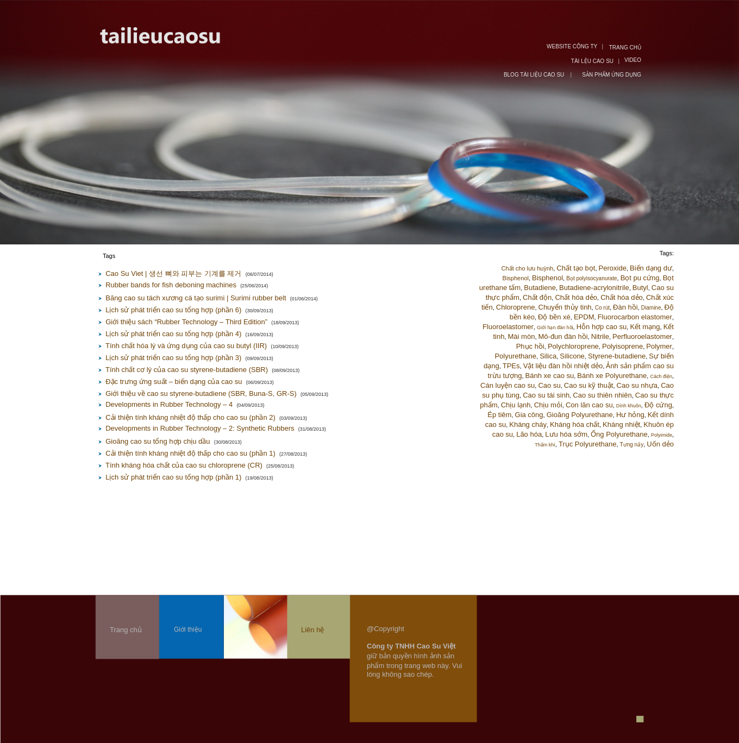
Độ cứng (658, 405)
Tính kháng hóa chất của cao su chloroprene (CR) (183, 465)
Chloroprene (515, 307)
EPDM (584, 317)
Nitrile (600, 336)
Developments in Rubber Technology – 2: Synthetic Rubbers (199, 428)
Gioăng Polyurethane (580, 415)
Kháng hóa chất (574, 424)
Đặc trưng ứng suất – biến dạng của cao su (173, 381)
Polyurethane (515, 356)
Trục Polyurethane (588, 444)
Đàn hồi (625, 307)
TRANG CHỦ (625, 48)
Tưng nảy (632, 445)
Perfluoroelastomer (642, 336)
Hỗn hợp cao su (602, 327)
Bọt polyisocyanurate (591, 278)
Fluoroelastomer (508, 327)
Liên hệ (312, 630)
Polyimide (661, 435)
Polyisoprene (622, 346)
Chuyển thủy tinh (565, 307)
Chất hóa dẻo (576, 297)
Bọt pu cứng (640, 278)
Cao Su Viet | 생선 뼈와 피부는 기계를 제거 (173, 273)
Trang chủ (126, 630)
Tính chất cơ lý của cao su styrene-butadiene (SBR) (186, 370)
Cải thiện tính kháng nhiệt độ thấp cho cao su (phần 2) (190, 417)
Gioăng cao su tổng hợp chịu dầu (157, 441)
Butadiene (540, 288)
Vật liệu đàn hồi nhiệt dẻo (563, 366)
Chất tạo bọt (575, 268)
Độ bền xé (554, 317)
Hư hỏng (630, 415)
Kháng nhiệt (621, 424)
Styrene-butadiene (617, 356)
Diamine (651, 308)
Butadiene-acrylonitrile (594, 288)
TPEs (511, 366)
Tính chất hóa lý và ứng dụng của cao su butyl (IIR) (186, 346)
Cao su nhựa (637, 385)
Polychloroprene (573, 346)
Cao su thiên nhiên (602, 395)
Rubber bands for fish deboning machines (170, 285)
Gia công (529, 415)
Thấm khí (545, 445)
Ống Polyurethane (619, 434)
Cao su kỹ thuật (588, 385)
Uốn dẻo (660, 444)
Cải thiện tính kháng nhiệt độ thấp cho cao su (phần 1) (190, 453)
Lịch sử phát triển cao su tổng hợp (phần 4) (173, 334)
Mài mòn (521, 336)
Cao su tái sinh (546, 395)
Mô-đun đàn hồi (563, 336)
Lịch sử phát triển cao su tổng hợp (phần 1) (173, 477)
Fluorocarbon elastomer (635, 317)
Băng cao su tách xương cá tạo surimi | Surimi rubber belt (195, 298)
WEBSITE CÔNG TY (572, 46)
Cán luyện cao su (507, 385)
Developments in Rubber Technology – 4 (169, 404)
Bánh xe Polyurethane (612, 376)
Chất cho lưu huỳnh (528, 268)
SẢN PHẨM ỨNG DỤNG (611, 75)
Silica (548, 356)
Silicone (572, 356)
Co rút (602, 308)
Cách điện (661, 376)
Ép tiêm (499, 415)
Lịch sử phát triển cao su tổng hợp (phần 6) (173, 310)
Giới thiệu (188, 629)
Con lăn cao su (589, 405)
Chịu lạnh (516, 405)
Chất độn (537, 297)
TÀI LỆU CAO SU (592, 61)
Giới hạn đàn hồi (555, 327)
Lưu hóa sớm (566, 434)
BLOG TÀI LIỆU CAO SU (535, 75)
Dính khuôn (628, 405)
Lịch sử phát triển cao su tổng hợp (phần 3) (173, 358)
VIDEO (632, 60)
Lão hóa (529, 434)
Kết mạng (645, 327)
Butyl (640, 288)
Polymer (659, 346)
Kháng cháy (528, 424)
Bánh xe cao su (549, 376)
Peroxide (613, 268)
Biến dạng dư (651, 268)
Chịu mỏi (548, 405)
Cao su (549, 385)
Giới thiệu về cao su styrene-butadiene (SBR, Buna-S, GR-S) (200, 393)
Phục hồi (530, 346)
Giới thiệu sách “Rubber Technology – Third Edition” (186, 322)
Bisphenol (516, 278)
